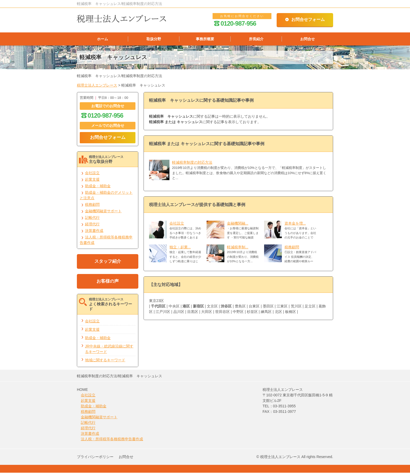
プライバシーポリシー (95, 458)
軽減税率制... (237, 248)
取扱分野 (153, 39)
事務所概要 (205, 39)
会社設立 (176, 224)
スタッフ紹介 (107, 262)
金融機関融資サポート (103, 212)
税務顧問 (291, 248)
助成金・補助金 (98, 187)
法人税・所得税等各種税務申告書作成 (112, 440)
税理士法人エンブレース (97, 86)
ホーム (102, 39)
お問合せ (307, 39)
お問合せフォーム (308, 19)
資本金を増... (295, 224)
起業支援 (92, 181)
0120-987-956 (235, 23)
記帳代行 (92, 219)
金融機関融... (237, 224)
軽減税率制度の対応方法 (192, 164)
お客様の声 (107, 282)
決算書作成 (94, 232)
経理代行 (92, 225)
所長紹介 (256, 39)
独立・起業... (180, 248)
